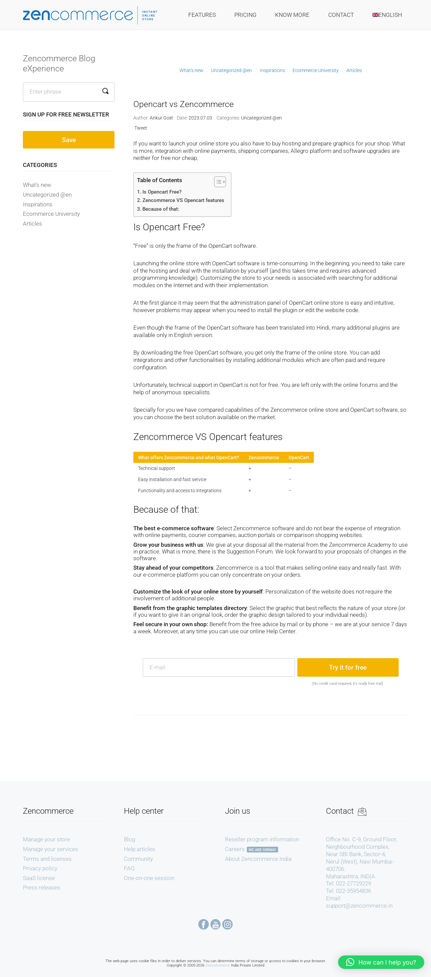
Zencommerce (217, 965)
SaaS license (39, 878)
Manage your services (50, 849)
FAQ (129, 868)
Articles (32, 223)
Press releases (41, 887)
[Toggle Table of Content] (216, 182)
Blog (129, 839)
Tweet (140, 128)
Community (138, 858)
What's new (37, 184)
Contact (341, 14)
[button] (381, 962)
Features (202, 14)
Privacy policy (40, 868)
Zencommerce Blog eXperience (59, 63)
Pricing (245, 14)
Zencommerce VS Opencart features (183, 200)
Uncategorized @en (47, 194)
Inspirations (38, 204)
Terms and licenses (47, 858)
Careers (235, 849)
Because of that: (160, 209)
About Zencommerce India (258, 858)
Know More (292, 14)
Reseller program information (262, 839)
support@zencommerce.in (359, 905)
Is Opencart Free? (161, 192)
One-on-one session (149, 878)
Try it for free (348, 667)
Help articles (139, 849)
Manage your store (46, 839)
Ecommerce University (51, 213)
